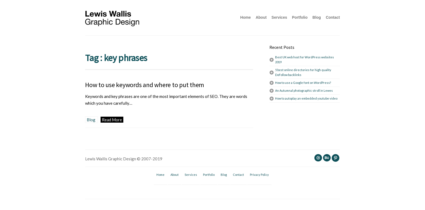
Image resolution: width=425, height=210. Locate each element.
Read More (112, 119)
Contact (333, 17)
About (261, 17)
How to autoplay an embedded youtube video (306, 98)
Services (279, 17)
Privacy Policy (259, 174)
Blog (317, 17)
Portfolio (300, 17)
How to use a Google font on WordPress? (303, 82)
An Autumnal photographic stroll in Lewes (304, 90)
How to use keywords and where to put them (144, 85)
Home (245, 17)
